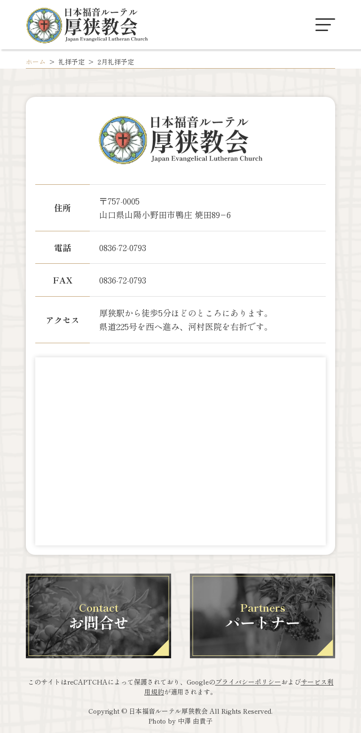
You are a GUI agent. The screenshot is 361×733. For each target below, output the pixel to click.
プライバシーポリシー (248, 681)
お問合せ (99, 616)
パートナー (262, 616)
